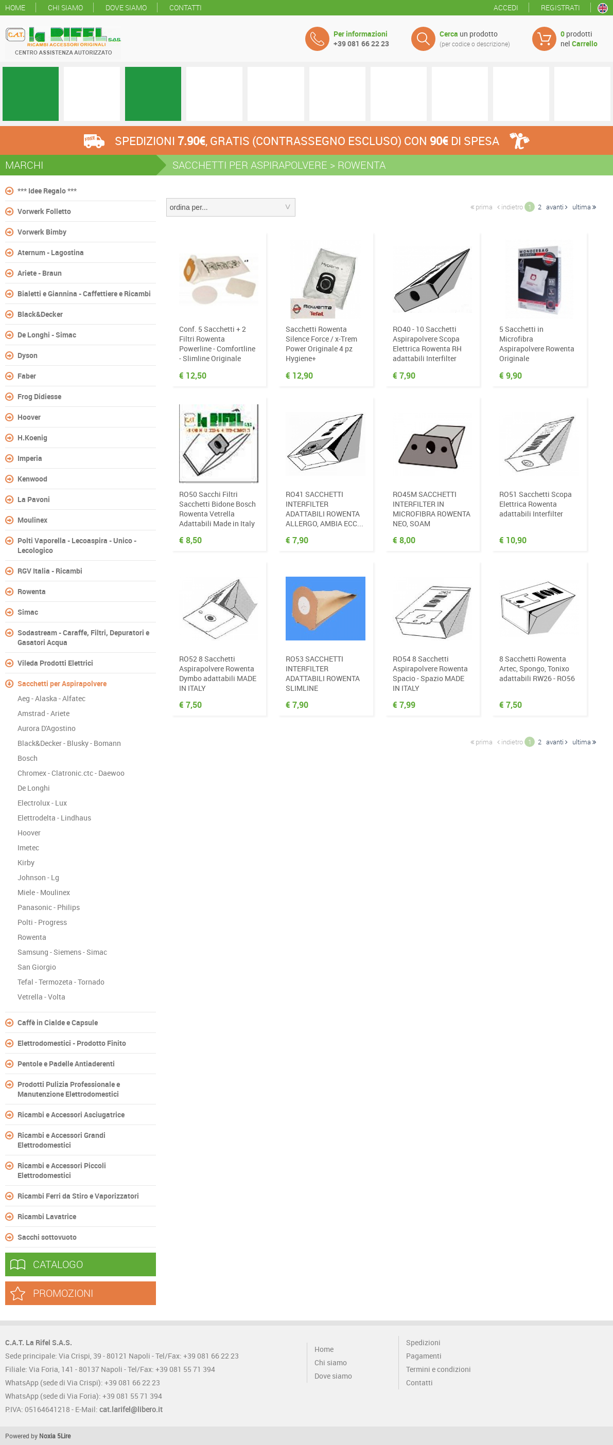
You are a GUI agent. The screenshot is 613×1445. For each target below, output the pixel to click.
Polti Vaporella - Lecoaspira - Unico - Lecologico (76, 545)
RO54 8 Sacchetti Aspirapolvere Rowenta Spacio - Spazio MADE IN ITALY (430, 673)
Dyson (27, 355)
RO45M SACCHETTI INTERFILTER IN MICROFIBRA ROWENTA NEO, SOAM (431, 508)
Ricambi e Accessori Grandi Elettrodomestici (61, 1140)
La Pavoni (33, 499)
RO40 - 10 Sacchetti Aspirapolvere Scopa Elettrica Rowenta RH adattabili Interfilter (427, 343)
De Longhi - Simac (46, 335)
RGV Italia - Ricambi (49, 571)
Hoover (29, 417)
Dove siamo (126, 7)
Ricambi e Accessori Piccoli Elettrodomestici (61, 1170)
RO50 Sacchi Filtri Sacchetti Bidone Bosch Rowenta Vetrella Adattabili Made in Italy (217, 508)
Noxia (47, 1436)
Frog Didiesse (39, 396)
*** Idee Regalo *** (47, 190)
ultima (584, 206)
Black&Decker (40, 314)
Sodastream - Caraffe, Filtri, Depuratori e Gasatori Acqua (83, 637)
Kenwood (32, 479)
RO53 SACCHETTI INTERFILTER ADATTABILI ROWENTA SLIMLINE (323, 673)
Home (15, 7)
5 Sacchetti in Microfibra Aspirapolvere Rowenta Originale (536, 343)
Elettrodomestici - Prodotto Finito (71, 1043)
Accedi (506, 7)
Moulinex (32, 520)
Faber (26, 376)
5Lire (64, 1436)
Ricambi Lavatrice (46, 1216)
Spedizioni (423, 1342)
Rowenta (31, 591)
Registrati (560, 7)
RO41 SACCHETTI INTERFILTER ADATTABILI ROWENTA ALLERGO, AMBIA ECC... (324, 508)
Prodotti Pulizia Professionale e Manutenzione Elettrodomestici (68, 1089)
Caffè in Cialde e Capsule (57, 1022)
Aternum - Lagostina (50, 252)
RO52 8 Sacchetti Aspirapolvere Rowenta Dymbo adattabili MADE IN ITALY (217, 673)
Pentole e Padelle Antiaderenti (66, 1063)
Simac (27, 612)
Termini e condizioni (438, 1369)
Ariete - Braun (39, 273)
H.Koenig (32, 437)
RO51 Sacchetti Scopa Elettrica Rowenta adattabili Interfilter (535, 504)
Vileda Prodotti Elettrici (55, 663)
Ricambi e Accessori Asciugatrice (71, 1114)
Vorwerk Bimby (41, 232)
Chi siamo (65, 7)
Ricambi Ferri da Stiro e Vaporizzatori (78, 1196)
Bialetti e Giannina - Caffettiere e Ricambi (84, 293)
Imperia (29, 458)
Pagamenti (424, 1356)
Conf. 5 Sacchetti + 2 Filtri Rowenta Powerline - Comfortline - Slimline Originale (217, 343)
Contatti (185, 7)
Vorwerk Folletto (44, 211)
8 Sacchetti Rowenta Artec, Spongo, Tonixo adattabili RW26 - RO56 (537, 668)
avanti (557, 206)
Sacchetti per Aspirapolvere (62, 683)
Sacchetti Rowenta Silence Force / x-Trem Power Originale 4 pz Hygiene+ (321, 343)
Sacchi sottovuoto (47, 1237)
